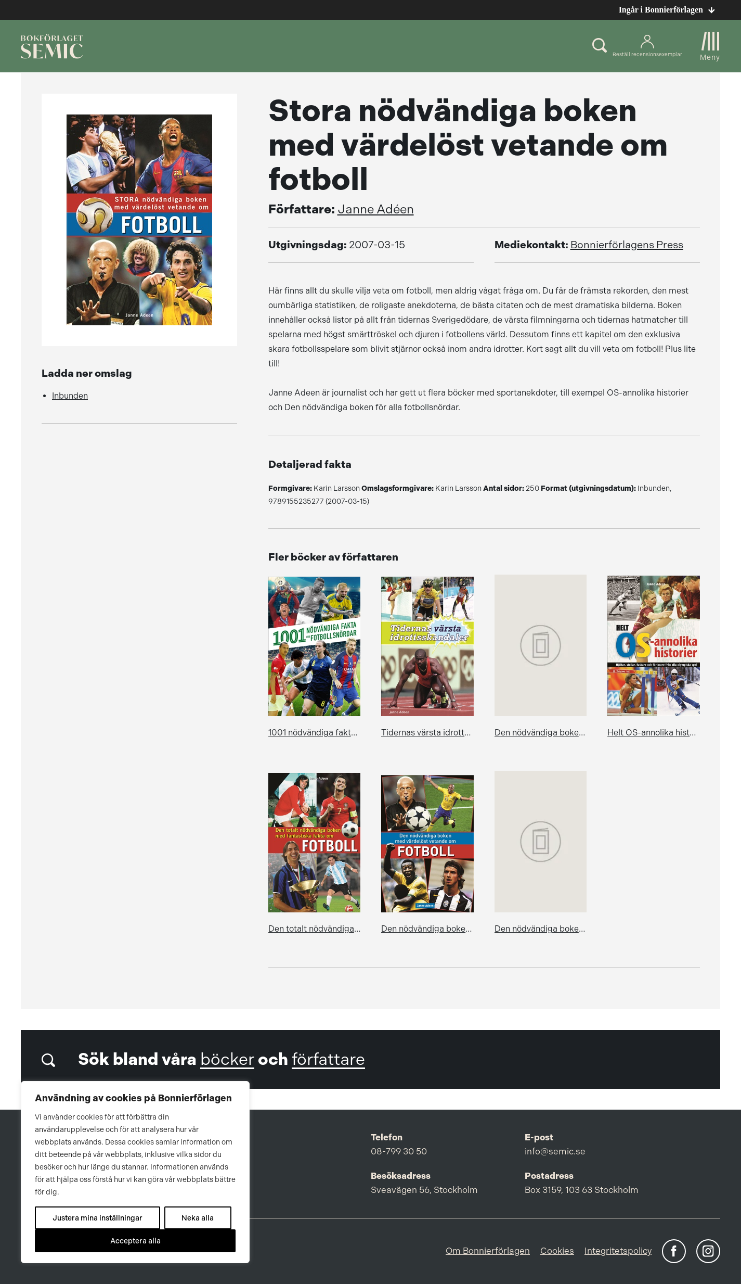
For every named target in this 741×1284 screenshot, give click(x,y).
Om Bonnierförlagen (488, 1250)
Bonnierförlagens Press (626, 245)
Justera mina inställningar (97, 1218)
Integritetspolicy (618, 1250)
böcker (227, 1059)
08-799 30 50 (399, 1151)
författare (328, 1059)
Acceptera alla (135, 1241)
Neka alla (197, 1218)
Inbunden (70, 396)
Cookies (557, 1250)
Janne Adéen (375, 209)
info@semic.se (555, 1151)
